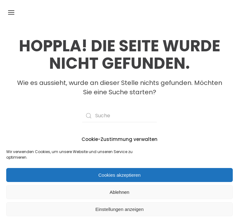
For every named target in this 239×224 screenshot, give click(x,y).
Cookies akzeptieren (119, 175)
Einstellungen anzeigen (119, 209)
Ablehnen (119, 192)
